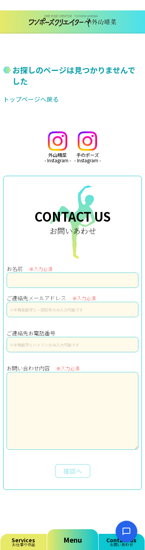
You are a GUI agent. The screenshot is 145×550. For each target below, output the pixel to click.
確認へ (72, 471)
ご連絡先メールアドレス (51, 298)
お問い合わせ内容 (43, 368)
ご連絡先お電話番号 (31, 333)
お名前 (29, 268)
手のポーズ (87, 147)
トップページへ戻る (31, 99)
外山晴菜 (57, 147)
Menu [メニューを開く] (72, 540)
